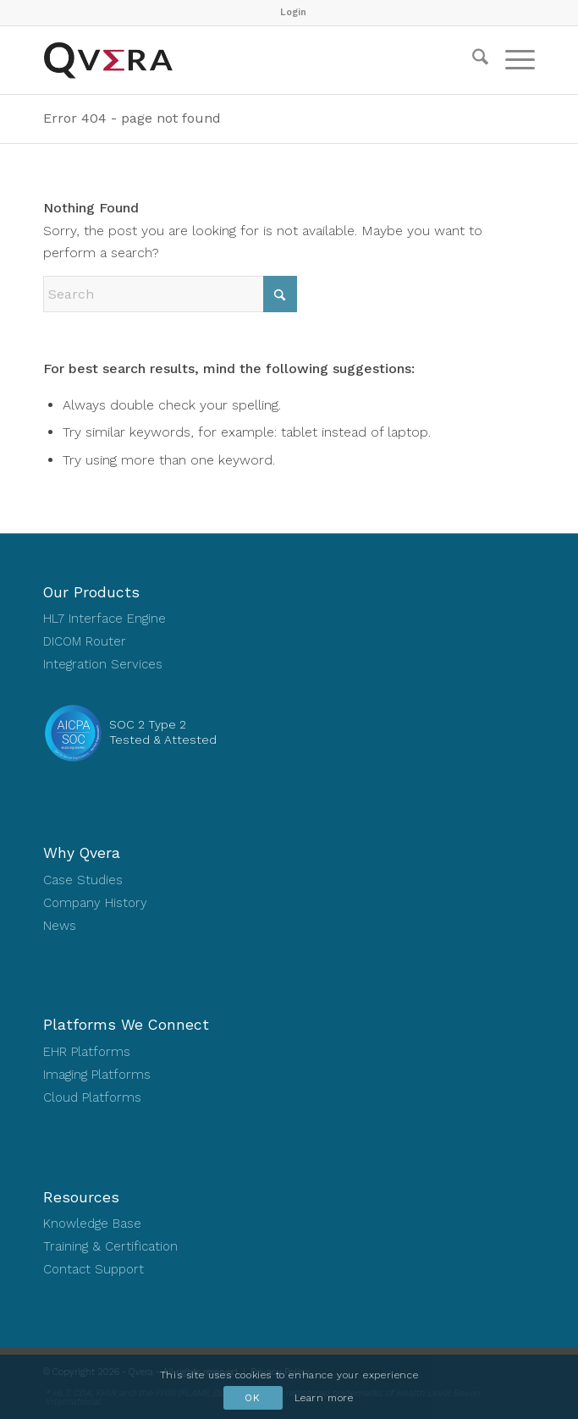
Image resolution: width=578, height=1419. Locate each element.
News (59, 925)
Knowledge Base (92, 1223)
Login (293, 12)
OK (252, 1398)
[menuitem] (293, 12)
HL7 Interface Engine (104, 618)
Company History (95, 902)
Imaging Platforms (97, 1074)
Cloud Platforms (92, 1097)
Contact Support (93, 1269)
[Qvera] (239, 60)
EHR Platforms (86, 1051)
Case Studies (83, 880)
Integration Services (102, 664)
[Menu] (511, 60)
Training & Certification (110, 1246)
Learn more (324, 1398)
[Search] (471, 60)
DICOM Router (84, 641)
